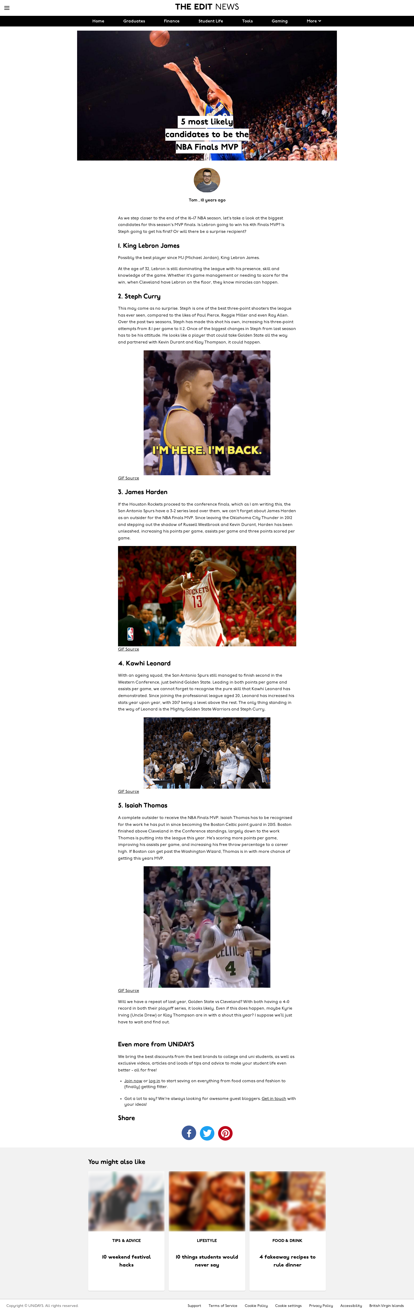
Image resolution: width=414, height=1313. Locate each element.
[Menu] (7, 8)
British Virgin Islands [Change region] (386, 1306)
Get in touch (274, 1099)
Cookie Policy (256, 1306)
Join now (133, 1081)
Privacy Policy (321, 1306)
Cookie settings (288, 1306)
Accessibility (351, 1306)
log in (154, 1081)
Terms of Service (223, 1306)
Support (194, 1306)
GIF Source (128, 478)
